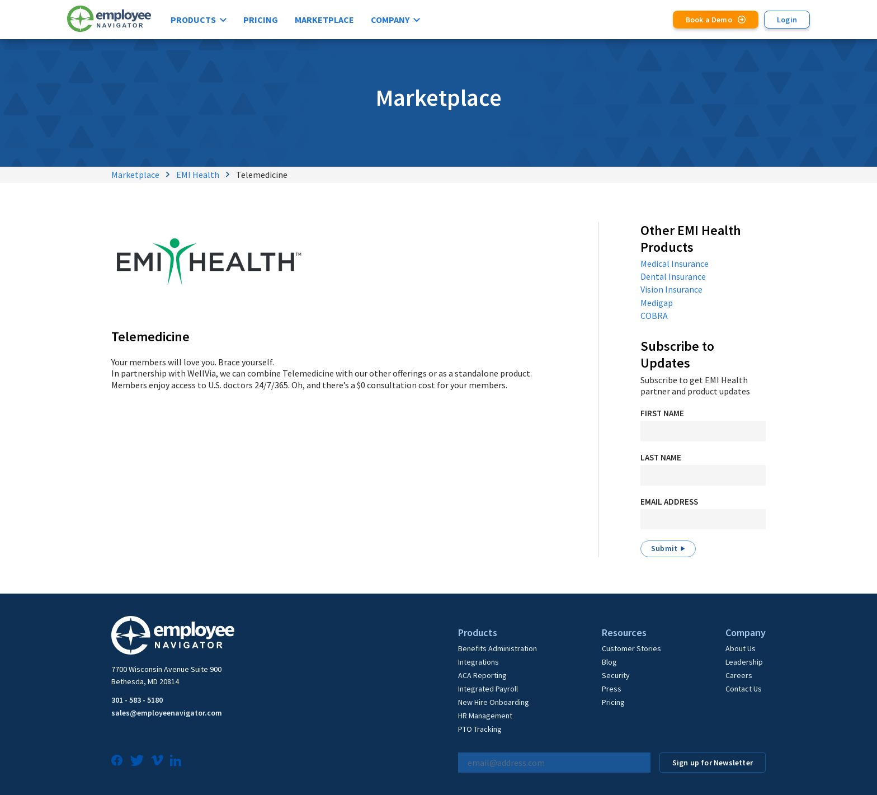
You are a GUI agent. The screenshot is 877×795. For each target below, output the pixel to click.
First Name (662, 413)
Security (616, 675)
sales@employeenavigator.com (166, 713)
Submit (664, 548)
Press (611, 689)
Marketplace (324, 20)
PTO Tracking (480, 729)
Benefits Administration (497, 648)
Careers (738, 675)
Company (390, 20)
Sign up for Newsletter (712, 763)
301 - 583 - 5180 (137, 700)
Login (787, 20)
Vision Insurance (671, 289)
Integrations (478, 662)
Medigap (656, 303)
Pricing (260, 20)
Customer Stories (631, 648)
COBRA (654, 316)
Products (193, 20)
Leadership (744, 662)
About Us (740, 648)
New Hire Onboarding (493, 702)
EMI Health (197, 175)
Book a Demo (709, 20)
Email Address (669, 501)
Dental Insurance (673, 276)
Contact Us (743, 689)
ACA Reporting (482, 675)
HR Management (485, 716)
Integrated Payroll (488, 689)
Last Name (660, 457)
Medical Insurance (674, 263)
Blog (609, 662)
